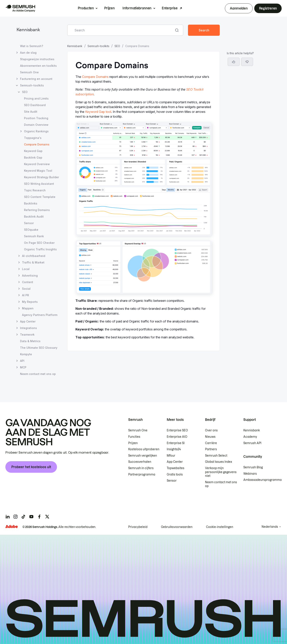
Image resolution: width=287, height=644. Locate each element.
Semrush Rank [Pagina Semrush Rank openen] (34, 236)
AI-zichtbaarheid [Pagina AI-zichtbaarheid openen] (33, 256)
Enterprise (170, 8)
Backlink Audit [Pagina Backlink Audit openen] (34, 216)
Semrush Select (216, 455)
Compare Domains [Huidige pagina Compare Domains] (36, 144)
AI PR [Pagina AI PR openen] (25, 295)
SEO (117, 46)
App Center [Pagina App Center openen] (28, 321)
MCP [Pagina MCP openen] (23, 367)
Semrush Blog (253, 467)
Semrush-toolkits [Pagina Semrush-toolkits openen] (32, 85)
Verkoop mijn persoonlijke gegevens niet (221, 472)
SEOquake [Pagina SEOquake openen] (31, 229)
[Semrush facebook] (39, 517)
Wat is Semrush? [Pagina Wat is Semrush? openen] (31, 46)
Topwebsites (175, 468)
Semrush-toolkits (98, 46)
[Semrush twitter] (47, 517)
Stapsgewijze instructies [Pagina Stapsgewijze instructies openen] (37, 59)
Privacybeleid (137, 527)
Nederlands (270, 526)
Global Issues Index (218, 461)
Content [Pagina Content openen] (27, 282)
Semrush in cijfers (141, 468)
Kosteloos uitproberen (143, 449)
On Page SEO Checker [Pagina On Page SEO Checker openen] (39, 242)
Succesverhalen (139, 461)
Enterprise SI (176, 443)
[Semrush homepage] (20, 8)
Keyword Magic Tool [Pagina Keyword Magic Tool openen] (38, 170)
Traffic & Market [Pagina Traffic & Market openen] (33, 262)
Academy (250, 436)
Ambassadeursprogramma (262, 479)
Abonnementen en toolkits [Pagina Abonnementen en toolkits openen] (38, 65)
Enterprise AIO (177, 436)
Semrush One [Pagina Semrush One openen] (29, 72)
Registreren (268, 8)
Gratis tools (175, 474)
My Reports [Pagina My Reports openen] (30, 302)
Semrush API (252, 443)
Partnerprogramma (141, 474)
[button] (247, 62)
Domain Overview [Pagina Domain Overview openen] (36, 124)
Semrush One (137, 430)
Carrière (211, 443)
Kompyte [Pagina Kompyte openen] (26, 354)
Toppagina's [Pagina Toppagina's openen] (32, 137)
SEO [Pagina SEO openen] (25, 92)
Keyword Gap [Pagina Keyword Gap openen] (33, 151)
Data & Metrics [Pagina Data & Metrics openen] (30, 341)
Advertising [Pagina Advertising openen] (30, 275)
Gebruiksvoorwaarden (177, 527)
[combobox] (121, 30)
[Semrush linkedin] (8, 517)
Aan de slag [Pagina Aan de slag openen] (28, 52)
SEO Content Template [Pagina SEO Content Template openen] (39, 197)
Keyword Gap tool (98, 112)
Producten (86, 8)
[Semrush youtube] (31, 517)
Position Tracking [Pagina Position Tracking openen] (36, 118)
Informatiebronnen (136, 8)
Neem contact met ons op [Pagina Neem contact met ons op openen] (38, 374)
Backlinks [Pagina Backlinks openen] (30, 203)
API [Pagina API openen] (22, 361)
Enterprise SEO (177, 430)
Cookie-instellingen (219, 527)
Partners (211, 449)
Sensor (172, 480)
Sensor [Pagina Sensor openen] (29, 223)
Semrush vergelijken (142, 455)
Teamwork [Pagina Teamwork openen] (27, 334)
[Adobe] (11, 526)
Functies (134, 436)
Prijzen (109, 8)
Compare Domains (95, 77)
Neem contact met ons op (221, 484)
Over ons (211, 430)
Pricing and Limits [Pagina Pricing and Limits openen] (36, 98)
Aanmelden (239, 8)
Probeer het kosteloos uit (31, 467)
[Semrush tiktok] (23, 517)
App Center (175, 461)
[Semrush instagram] (15, 517)
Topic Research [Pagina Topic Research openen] (35, 190)
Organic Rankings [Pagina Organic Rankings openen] (36, 131)
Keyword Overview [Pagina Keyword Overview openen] (37, 164)
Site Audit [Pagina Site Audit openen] (30, 111)
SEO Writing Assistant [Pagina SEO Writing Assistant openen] (39, 183)
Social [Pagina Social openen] (26, 289)
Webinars (250, 473)
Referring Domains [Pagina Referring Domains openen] (37, 210)
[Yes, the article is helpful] (234, 62)
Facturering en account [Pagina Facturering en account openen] (36, 79)
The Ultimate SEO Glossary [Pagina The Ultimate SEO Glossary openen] (38, 347)
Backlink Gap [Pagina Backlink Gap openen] (33, 157)
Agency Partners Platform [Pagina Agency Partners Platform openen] (39, 315)
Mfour (171, 455)
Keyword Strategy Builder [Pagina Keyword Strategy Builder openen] (41, 177)
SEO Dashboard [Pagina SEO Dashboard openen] (35, 105)
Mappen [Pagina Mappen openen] (28, 308)
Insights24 (174, 449)
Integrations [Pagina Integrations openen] (28, 328)
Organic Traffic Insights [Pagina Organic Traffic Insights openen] (40, 249)
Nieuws (210, 436)
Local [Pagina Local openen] (26, 269)
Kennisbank (28, 30)
